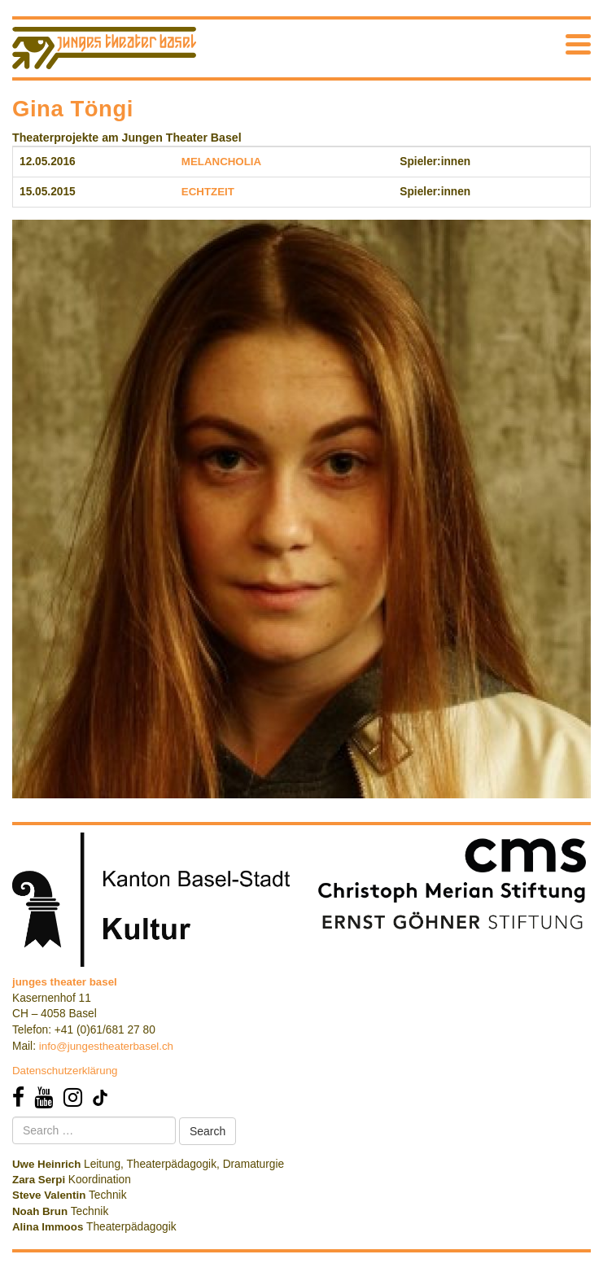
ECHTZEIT (207, 192)
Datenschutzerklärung (65, 1070)
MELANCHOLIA (221, 161)
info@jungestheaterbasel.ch (106, 1046)
